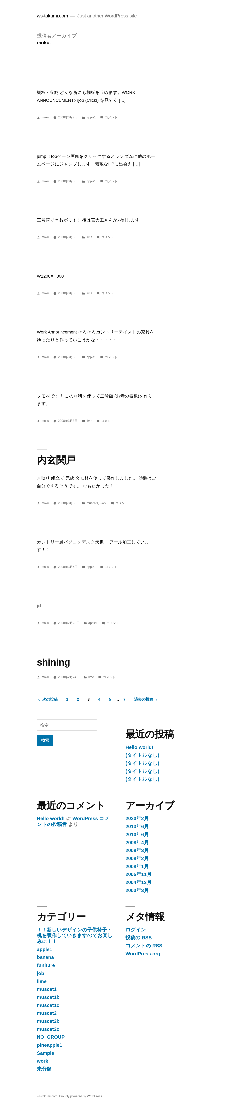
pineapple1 (49, 1045)
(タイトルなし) (142, 755)
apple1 (91, 117)
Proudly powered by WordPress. (81, 1096)
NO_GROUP (51, 1037)
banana (45, 957)
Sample (45, 1053)
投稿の (139, 937)
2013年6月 (137, 826)
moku (45, 117)
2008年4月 (137, 842)
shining (53, 662)
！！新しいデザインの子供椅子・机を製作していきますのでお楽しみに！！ (75, 935)
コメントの (144, 945)
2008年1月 (137, 866)
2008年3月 (137, 850)
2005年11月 (139, 874)
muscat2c (48, 1029)
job (40, 973)
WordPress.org (143, 953)
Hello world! (139, 747)
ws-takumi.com (52, 15)
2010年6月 (137, 834)
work (103, 503)
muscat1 (92, 503)
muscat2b (48, 1021)
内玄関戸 (56, 460)
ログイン (136, 929)
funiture (46, 965)
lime (89, 237)
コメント (111, 117)
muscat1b (48, 997)
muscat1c (48, 1005)
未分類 (44, 1069)
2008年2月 (137, 858)
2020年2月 (137, 818)
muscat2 (46, 1013)
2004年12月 (139, 882)
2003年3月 (137, 890)
